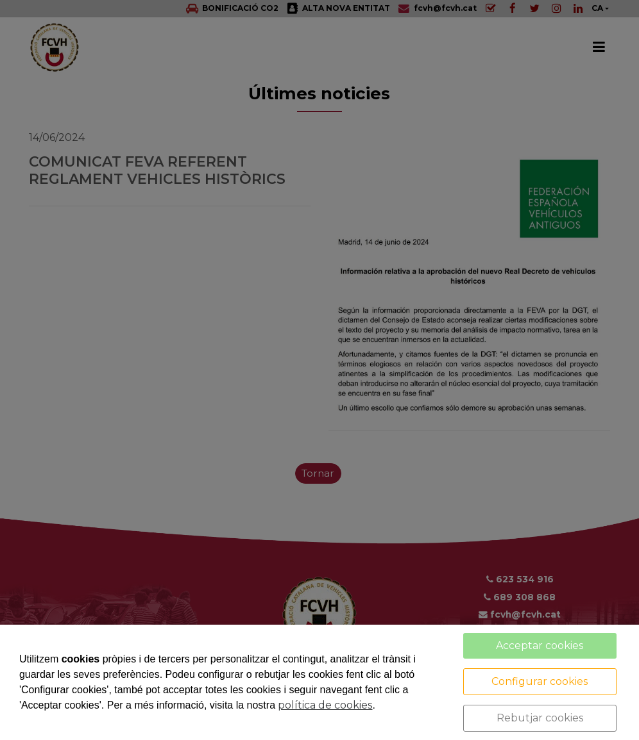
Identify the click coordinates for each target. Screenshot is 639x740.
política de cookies (325, 705)
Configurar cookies (539, 681)
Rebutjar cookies (540, 718)
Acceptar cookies (539, 645)
